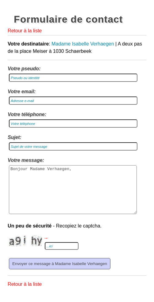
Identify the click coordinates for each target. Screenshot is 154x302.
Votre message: (26, 160)
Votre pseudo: (24, 68)
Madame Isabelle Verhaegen (83, 43)
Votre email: (22, 91)
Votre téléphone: (27, 114)
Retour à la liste (25, 30)
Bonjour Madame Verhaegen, (73, 194)
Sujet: (14, 137)
